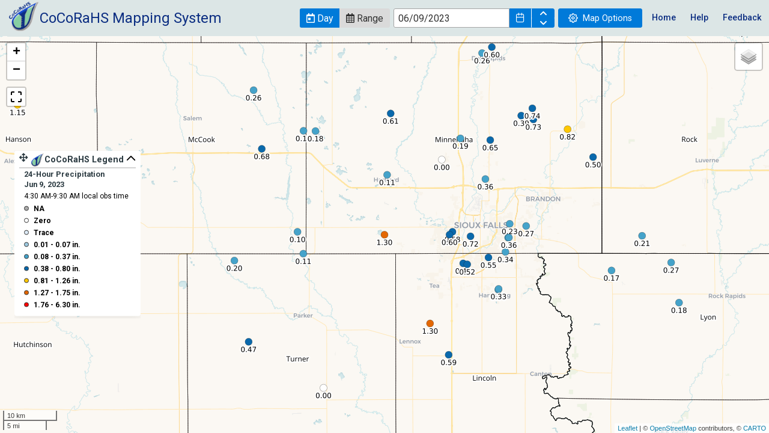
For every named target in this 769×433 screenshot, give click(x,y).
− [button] (16, 70)
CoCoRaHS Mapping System (131, 18)
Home (664, 18)
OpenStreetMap (672, 428)
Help (699, 18)
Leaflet (627, 428)
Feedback (742, 18)
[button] (319, 18)
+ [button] (16, 52)
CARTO (754, 428)
